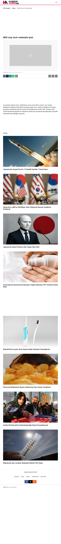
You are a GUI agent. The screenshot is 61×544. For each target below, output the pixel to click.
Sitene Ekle (43, 476)
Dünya (13, 8)
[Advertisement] (30, 22)
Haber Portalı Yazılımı (11, 487)
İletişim (28, 476)
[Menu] (56, 2)
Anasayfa (6, 8)
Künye (22, 476)
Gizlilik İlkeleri (35, 476)
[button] (49, 76)
